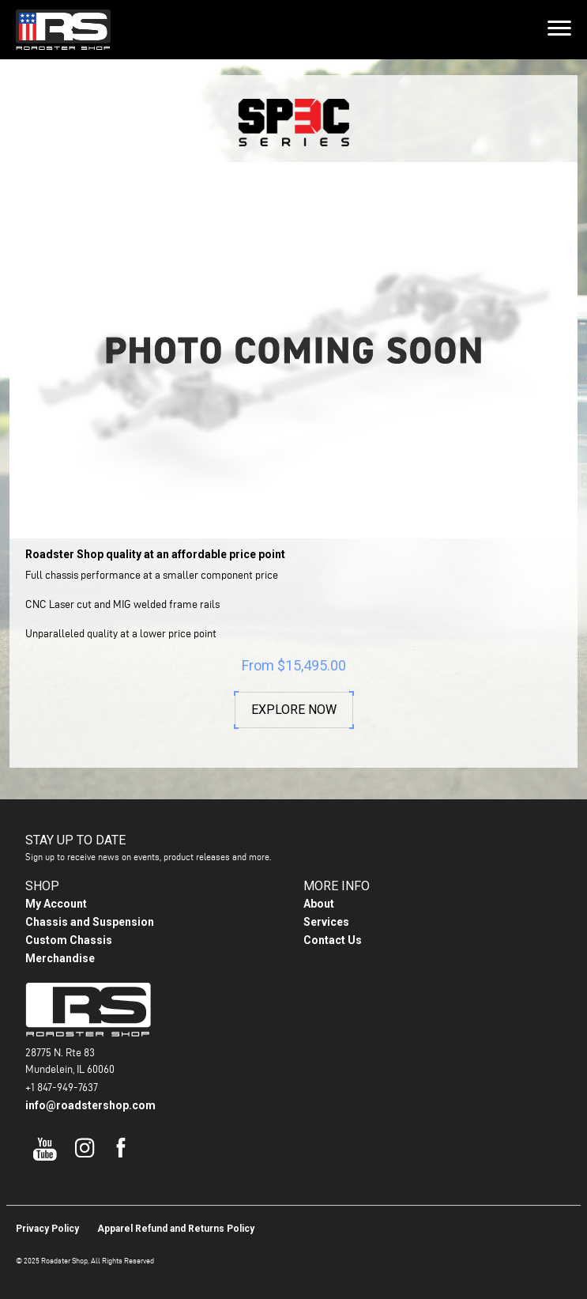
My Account (56, 903)
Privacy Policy (47, 1228)
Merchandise (60, 958)
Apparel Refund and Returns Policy (175, 1228)
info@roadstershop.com (90, 1105)
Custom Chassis (68, 940)
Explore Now (294, 710)
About (318, 903)
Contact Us (332, 940)
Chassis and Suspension (89, 922)
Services (326, 922)
